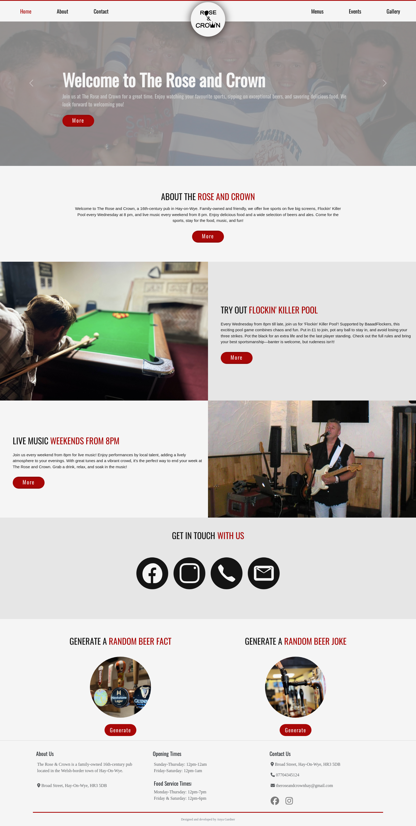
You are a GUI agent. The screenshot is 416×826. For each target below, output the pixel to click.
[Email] (264, 573)
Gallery (393, 11)
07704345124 (285, 775)
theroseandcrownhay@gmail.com (302, 785)
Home (25, 11)
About (62, 11)
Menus (317, 11)
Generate (120, 730)
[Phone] (226, 573)
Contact (101, 11)
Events (355, 11)
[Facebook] (152, 573)
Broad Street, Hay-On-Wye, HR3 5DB (72, 785)
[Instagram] (189, 573)
